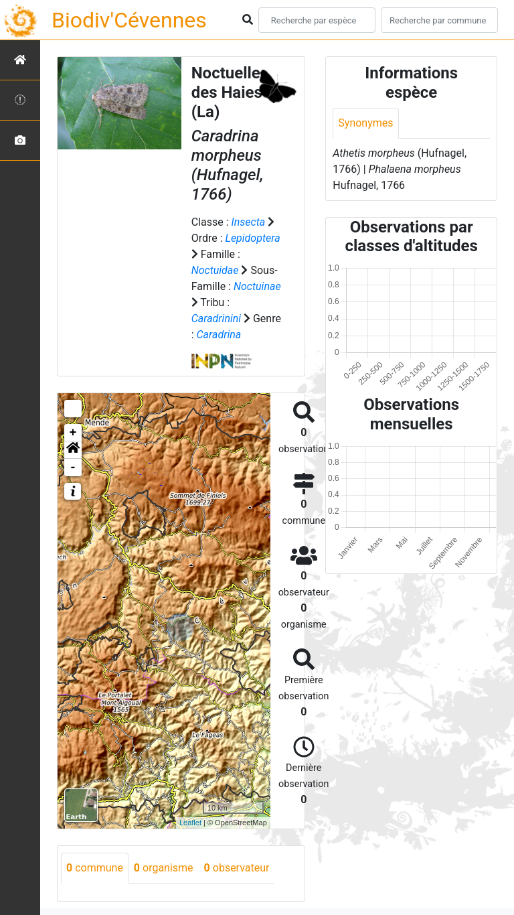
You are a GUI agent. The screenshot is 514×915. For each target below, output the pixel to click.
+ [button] (73, 433)
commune (94, 867)
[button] (73, 450)
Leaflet (190, 823)
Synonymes (365, 123)
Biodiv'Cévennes (129, 20)
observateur (237, 867)
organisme (163, 867)
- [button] (73, 468)
